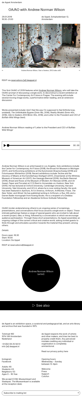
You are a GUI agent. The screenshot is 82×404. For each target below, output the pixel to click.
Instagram (6, 359)
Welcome (45, 369)
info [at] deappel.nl (10, 346)
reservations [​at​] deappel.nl (24, 80)
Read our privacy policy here (54, 351)
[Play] (5, 145)
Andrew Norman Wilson (50, 90)
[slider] (39, 145)
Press (44, 371)
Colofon (45, 376)
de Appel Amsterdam (12, 2)
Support (45, 373)
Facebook (6, 361)
